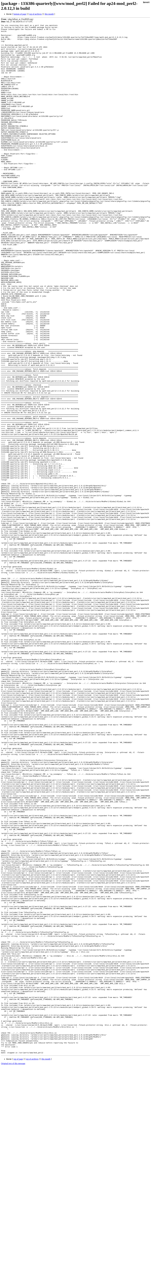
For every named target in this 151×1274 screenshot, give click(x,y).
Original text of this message (13, 1269)
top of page (18, 1265)
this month (49, 14)
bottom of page (20, 14)
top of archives (35, 14)
